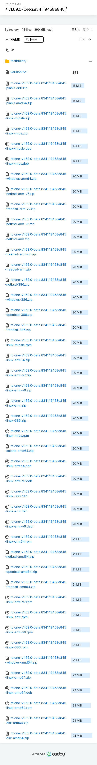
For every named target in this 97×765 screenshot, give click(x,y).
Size (86, 39)
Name (16, 39)
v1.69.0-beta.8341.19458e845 (37, 9)
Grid (87, 29)
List (75, 29)
